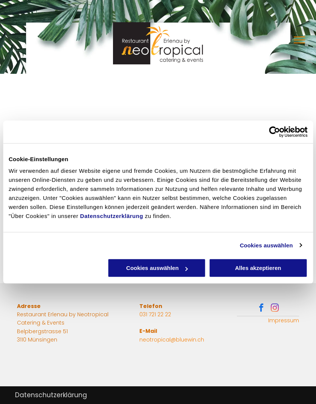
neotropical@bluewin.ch (171, 339)
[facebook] (261, 309)
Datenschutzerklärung (111, 216)
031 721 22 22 (155, 314)
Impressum (283, 320)
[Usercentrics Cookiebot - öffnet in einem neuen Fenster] (274, 131)
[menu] (299, 40)
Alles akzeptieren (258, 268)
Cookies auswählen (266, 245)
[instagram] (275, 309)
